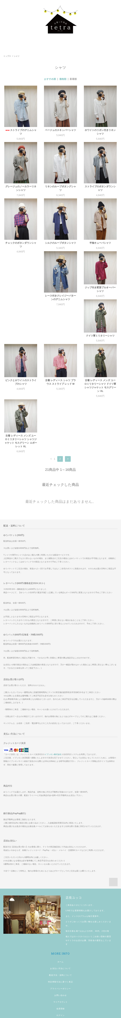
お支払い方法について (60, 936)
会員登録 (60, 976)
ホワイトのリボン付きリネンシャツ (100, 132)
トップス (7, 56)
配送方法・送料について (60, 942)
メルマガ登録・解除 (60, 989)
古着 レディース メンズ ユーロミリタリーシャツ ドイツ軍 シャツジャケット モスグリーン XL (100, 353)
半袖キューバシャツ (100, 242)
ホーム (60, 929)
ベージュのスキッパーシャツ (60, 130)
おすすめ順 (50, 79)
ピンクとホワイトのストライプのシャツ (20, 349)
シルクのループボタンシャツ (60, 242)
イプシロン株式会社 (53, 721)
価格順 (62, 79)
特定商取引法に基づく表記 (60, 949)
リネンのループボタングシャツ (60, 188)
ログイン (60, 982)
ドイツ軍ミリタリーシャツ (100, 291)
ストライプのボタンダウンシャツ (100, 188)
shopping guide (60, 996)
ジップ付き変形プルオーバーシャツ (60, 293)
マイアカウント (60, 969)
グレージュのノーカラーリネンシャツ (20, 188)
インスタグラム (79, 883)
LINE (68, 878)
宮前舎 (91, 908)
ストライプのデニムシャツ (20, 132)
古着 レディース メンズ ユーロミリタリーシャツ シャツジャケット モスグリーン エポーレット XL (21, 408)
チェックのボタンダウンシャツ (20, 244)
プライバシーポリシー (60, 956)
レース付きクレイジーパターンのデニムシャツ (20, 301)
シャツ (16, 56)
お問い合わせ (60, 962)
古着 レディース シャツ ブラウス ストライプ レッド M (60, 349)
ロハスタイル (80, 904)
